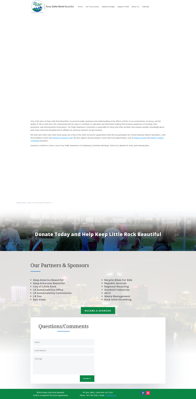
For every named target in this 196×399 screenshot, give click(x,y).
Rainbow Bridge (108, 6)
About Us (135, 6)
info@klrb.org (110, 395)
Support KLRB (123, 6)
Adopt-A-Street (140, 138)
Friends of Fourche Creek (62, 138)
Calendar (145, 6)
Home (80, 6)
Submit (87, 378)
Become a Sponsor (98, 310)
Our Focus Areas (92, 6)
